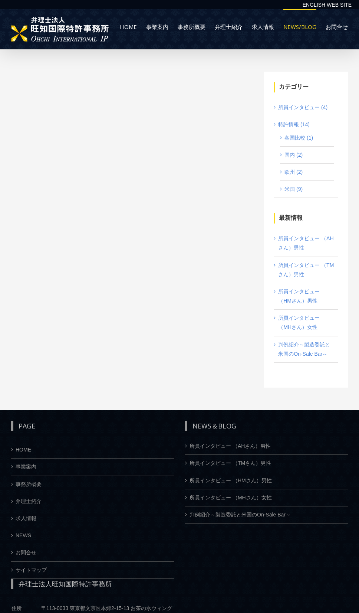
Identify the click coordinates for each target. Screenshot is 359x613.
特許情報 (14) (294, 124)
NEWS (23, 535)
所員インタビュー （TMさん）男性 (230, 463)
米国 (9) (293, 189)
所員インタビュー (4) (302, 107)
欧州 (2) (293, 172)
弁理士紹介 (29, 501)
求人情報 (26, 518)
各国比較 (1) (298, 138)
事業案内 (26, 467)
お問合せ (26, 552)
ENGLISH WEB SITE (327, 5)
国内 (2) (293, 155)
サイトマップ (31, 570)
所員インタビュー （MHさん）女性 (231, 497)
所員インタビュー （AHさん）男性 (230, 446)
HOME (23, 450)
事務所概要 (29, 484)
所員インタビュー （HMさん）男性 (231, 480)
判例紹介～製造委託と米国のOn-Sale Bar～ (240, 515)
